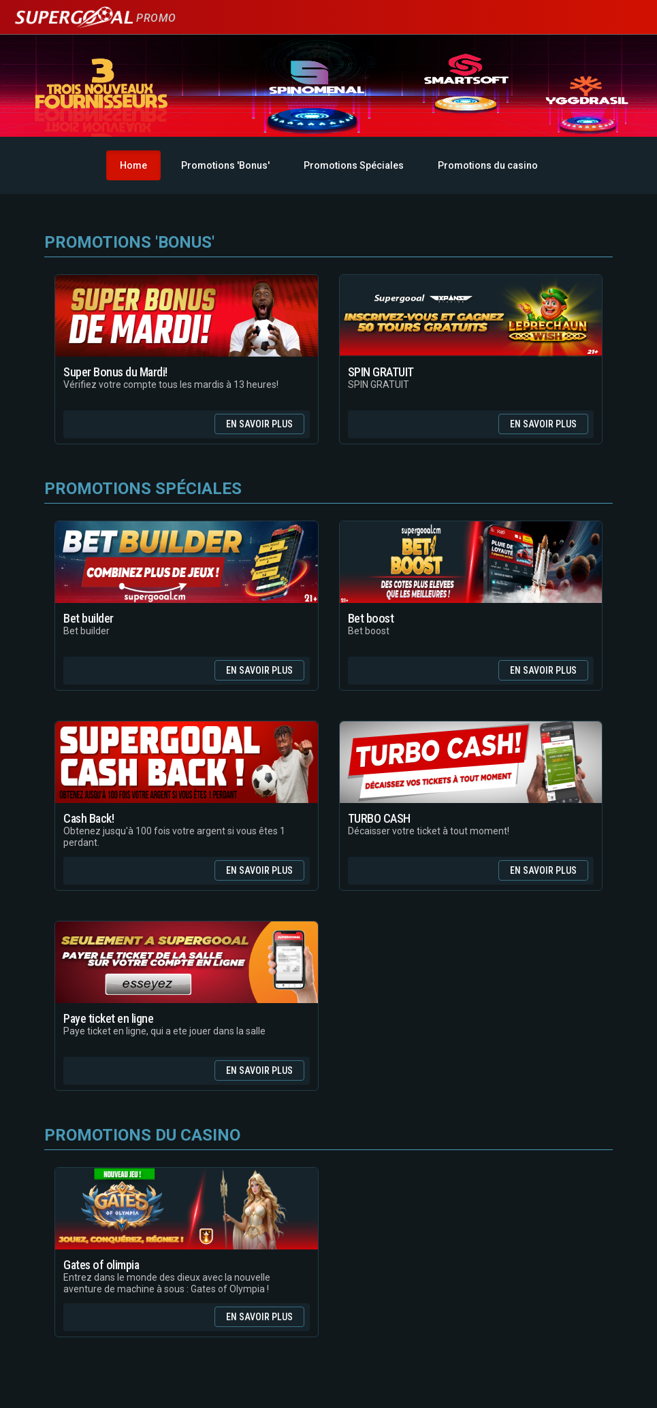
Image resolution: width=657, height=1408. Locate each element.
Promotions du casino (488, 165)
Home (133, 165)
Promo (95, 18)
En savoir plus (259, 424)
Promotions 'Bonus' (225, 165)
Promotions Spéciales (354, 165)
